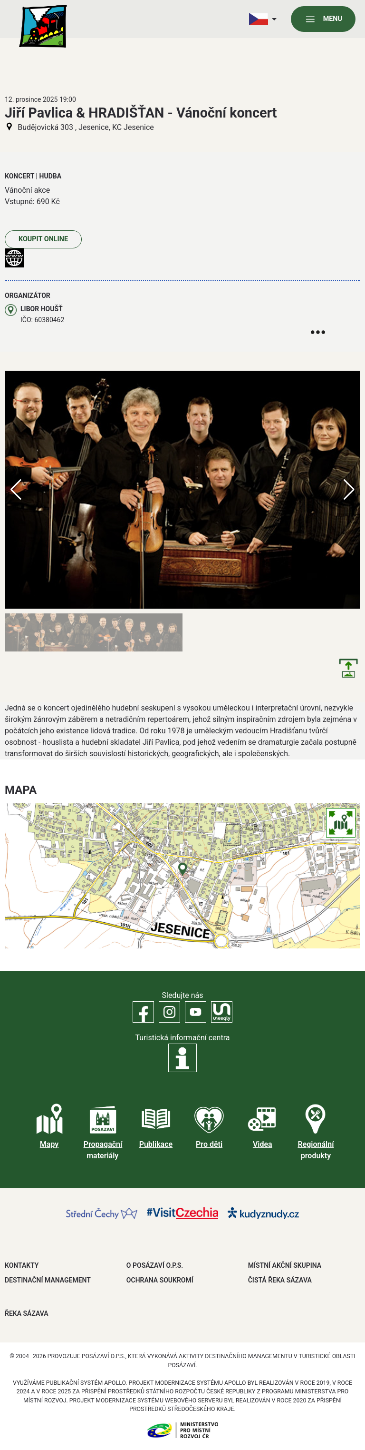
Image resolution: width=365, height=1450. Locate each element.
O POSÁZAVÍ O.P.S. (154, 1265)
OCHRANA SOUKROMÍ (159, 1280)
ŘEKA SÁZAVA (26, 1313)
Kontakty (21, 1265)
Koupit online (43, 239)
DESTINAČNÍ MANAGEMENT (48, 1280)
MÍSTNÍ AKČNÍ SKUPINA (284, 1265)
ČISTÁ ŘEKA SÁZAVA (280, 1280)
